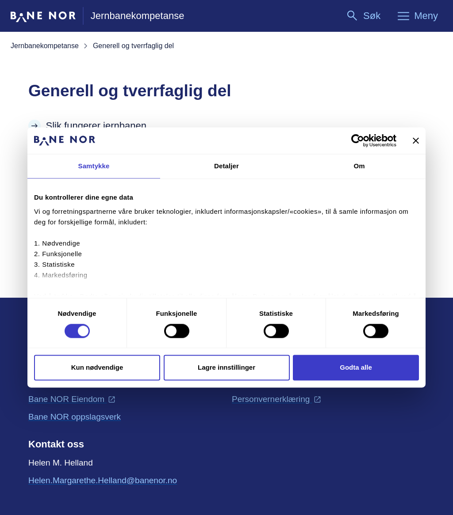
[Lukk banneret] (416, 140)
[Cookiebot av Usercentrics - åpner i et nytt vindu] (357, 140)
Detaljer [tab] (226, 166)
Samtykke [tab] (94, 166)
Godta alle (356, 367)
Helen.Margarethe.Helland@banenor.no (102, 479)
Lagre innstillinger (226, 367)
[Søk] (363, 16)
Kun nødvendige (97, 367)
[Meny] (417, 16)
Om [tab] (359, 166)
